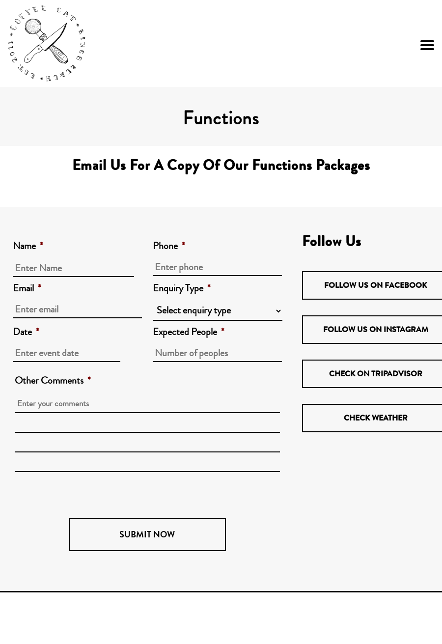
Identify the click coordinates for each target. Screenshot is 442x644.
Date (26, 332)
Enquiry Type (182, 288)
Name (28, 246)
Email (27, 288)
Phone (169, 246)
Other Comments (53, 380)
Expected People (188, 332)
